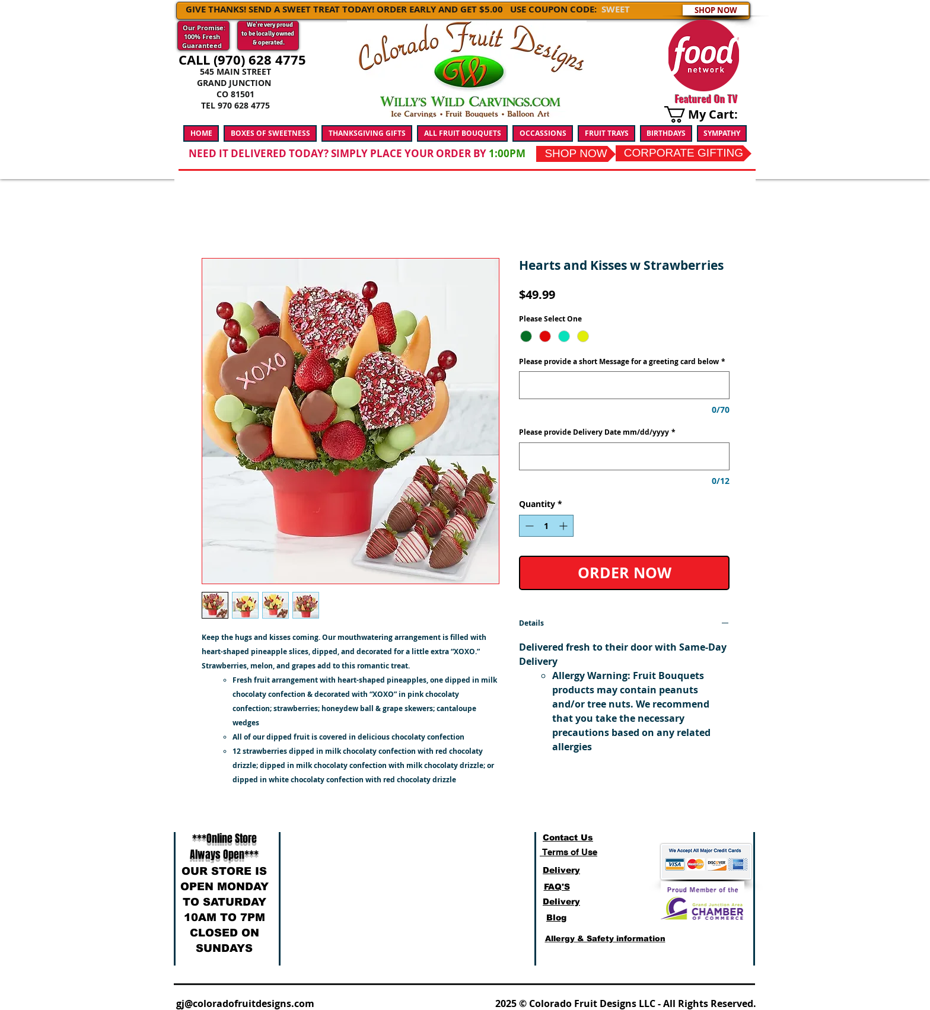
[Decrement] (528, 525)
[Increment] (564, 525)
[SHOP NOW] (716, 10)
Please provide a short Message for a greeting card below (622, 362)
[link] (707, 114)
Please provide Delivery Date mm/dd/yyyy (597, 432)
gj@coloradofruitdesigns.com (245, 1003)
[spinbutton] (546, 525)
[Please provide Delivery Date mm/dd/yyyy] (624, 456)
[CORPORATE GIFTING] (683, 153)
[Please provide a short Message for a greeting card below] (624, 385)
